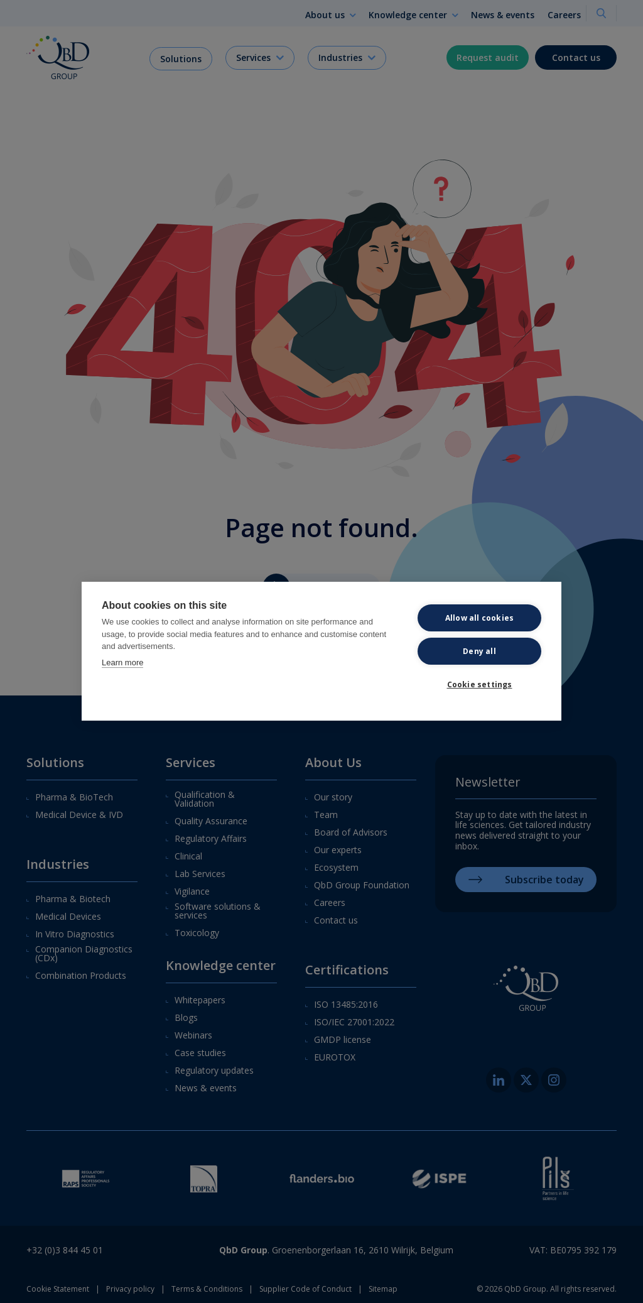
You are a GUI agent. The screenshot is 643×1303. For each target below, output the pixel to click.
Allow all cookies (479, 619)
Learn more (122, 664)
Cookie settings (479, 686)
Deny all (479, 653)
